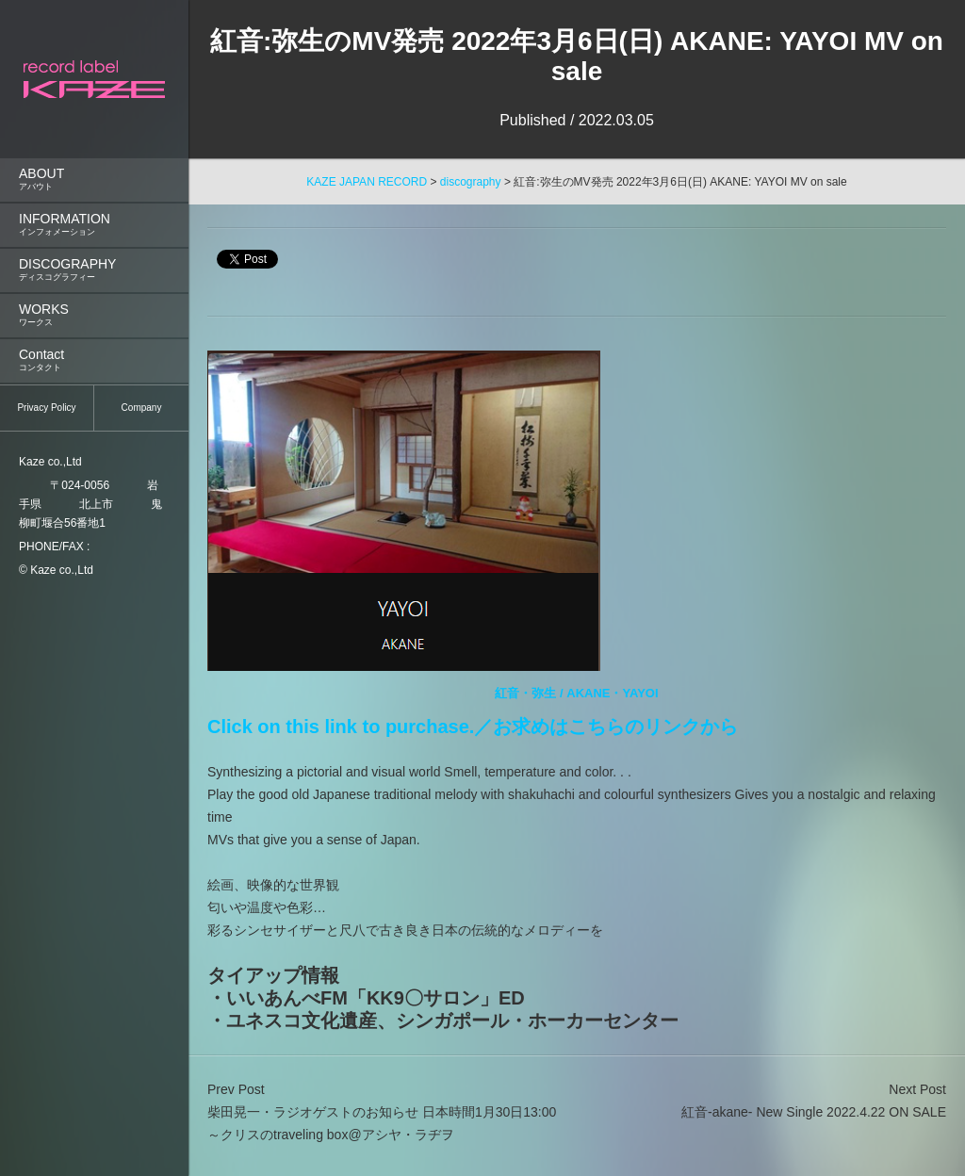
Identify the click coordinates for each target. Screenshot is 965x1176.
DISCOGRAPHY (94, 270)
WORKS (94, 315)
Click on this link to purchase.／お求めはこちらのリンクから (472, 726)
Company (142, 407)
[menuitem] (94, 180)
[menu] (94, 194)
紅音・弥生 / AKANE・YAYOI (576, 693)
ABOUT (94, 179)
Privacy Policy (46, 407)
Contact (94, 360)
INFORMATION (94, 224)
